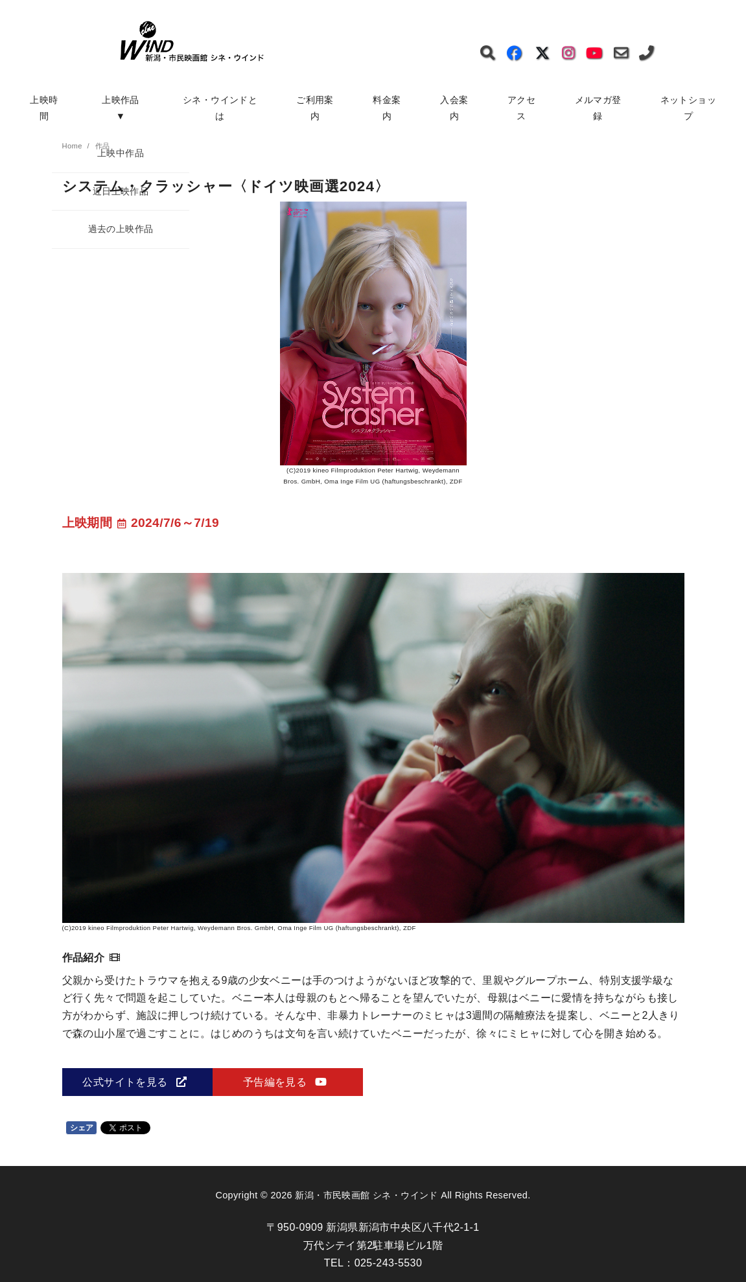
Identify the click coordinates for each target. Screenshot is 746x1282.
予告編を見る (285, 1082)
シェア (82, 1127)
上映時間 (44, 108)
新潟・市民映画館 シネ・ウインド (366, 1195)
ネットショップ (688, 108)
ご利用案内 (315, 108)
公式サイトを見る (134, 1082)
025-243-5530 (388, 1262)
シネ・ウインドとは (220, 108)
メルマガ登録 (598, 108)
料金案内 (387, 108)
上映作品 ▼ (125, 108)
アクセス (521, 108)
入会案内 (454, 108)
